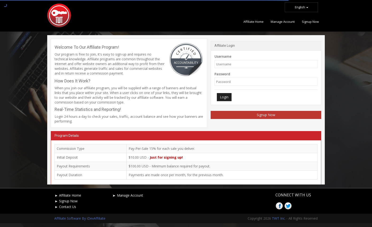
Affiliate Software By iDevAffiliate (79, 218)
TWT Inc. (278, 218)
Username (222, 56)
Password (222, 74)
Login (224, 97)
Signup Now (266, 115)
